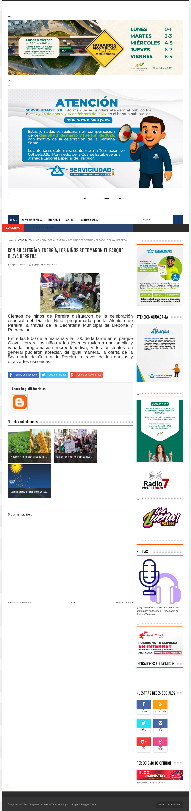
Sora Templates (31, 804)
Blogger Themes (89, 804)
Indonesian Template (50, 804)
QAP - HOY (70, 219)
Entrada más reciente (19, 567)
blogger (75, 804)
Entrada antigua (124, 567)
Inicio (13, 219)
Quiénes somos (89, 219)
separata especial (32, 219)
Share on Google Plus (85, 375)
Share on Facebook (22, 375)
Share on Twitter (53, 375)
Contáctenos (174, 804)
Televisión (54, 219)
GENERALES (50, 264)
